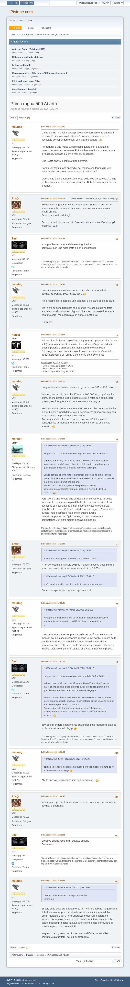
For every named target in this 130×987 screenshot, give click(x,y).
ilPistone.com (20, 11)
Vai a (78, 961)
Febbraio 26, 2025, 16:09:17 (53, 381)
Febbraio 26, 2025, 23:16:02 (53, 835)
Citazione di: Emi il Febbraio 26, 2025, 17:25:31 (68, 759)
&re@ (15, 198)
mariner (16, 438)
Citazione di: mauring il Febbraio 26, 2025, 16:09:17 (70, 446)
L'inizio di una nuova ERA (26, 81)
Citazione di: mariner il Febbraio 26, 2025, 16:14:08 (69, 610)
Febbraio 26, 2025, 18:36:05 (53, 752)
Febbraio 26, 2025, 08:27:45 (53, 127)
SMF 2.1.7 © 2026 (13, 980)
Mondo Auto (17, 52)
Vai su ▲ (120, 980)
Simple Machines (29, 980)
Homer (16, 334)
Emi (14, 238)
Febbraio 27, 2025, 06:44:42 (53, 881)
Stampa (116, 118)
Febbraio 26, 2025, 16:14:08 (53, 439)
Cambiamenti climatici (24, 89)
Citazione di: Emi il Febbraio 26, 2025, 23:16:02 (68, 887)
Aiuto (97, 980)
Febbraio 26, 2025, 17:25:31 (53, 661)
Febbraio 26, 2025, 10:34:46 (53, 238)
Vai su (13, 948)
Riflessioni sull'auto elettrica (27, 57)
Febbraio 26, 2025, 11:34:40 (53, 284)
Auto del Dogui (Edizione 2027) (28, 49)
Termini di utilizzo (108, 980)
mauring (17, 126)
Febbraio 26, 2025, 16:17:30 (53, 544)
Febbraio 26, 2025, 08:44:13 (53, 199)
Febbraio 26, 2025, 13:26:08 (53, 335)
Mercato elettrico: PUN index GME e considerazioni (39, 73)
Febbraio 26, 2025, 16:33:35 (53, 603)
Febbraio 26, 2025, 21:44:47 (53, 796)
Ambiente (16, 60)
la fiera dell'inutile (21, 65)
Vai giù (13, 118)
